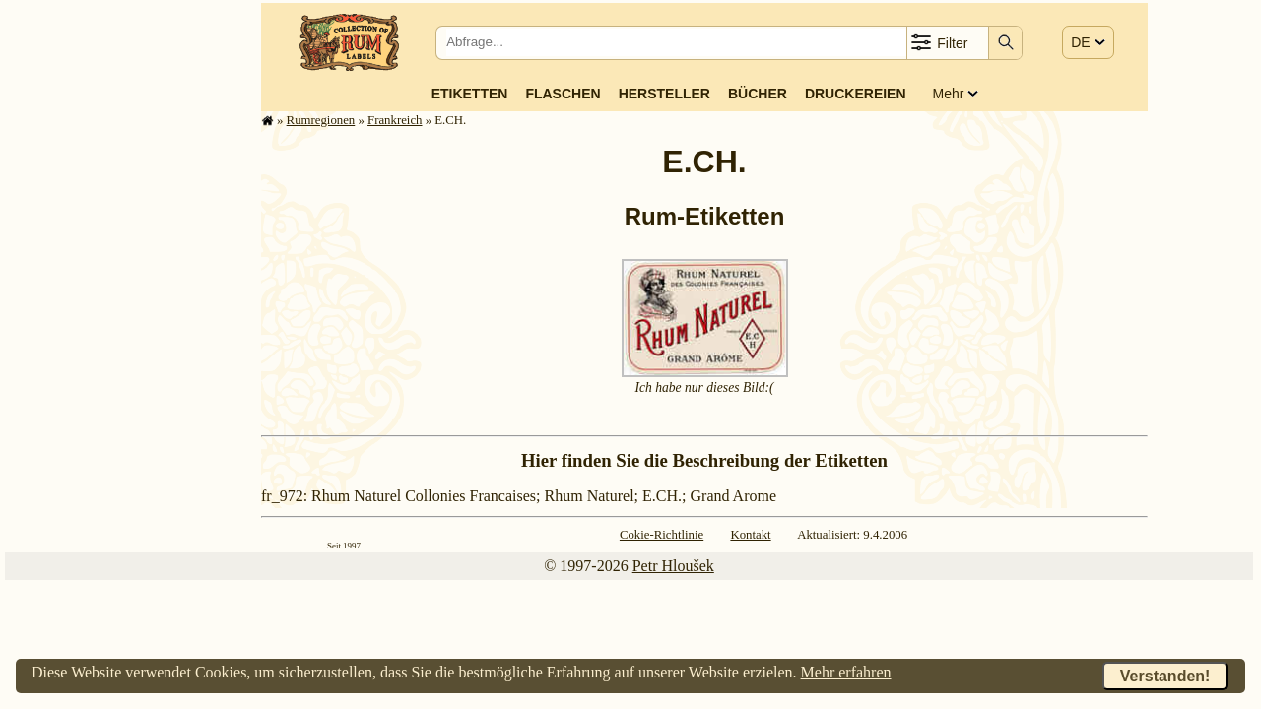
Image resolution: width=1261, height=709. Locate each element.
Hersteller (664, 93)
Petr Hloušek (673, 565)
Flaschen (562, 93)
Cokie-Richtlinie (661, 535)
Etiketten (469, 93)
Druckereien (855, 93)
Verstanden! (1165, 676)
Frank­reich (394, 120)
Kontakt (750, 535)
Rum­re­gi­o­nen (321, 120)
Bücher (757, 93)
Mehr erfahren (846, 672)
